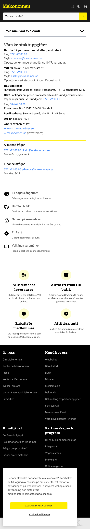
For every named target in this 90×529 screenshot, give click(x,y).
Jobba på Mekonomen (16, 366)
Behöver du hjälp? (13, 435)
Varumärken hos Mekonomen (20, 392)
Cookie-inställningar (39, 514)
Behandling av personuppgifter (62, 399)
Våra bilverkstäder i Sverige (60, 418)
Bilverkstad (51, 366)
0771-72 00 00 (18, 54)
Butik (48, 372)
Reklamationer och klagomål (19, 441)
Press (6, 372)
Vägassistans (53, 453)
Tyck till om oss (11, 385)
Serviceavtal (52, 405)
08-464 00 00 (18, 104)
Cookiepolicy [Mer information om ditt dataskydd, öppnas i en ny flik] (44, 490)
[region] (40, 495)
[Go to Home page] (16, 6)
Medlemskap (52, 385)
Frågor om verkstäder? (15, 455)
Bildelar (49, 379)
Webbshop (51, 359)
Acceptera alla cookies (40, 504)
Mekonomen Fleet (55, 412)
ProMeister (51, 459)
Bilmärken (8, 399)
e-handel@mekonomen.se (26, 58)
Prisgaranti (51, 446)
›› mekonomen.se (15, 133)
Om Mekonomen (12, 359)
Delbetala (50, 392)
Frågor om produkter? (15, 448)
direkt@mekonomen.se (24, 76)
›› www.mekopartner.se (19, 128)
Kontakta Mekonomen (15, 379)
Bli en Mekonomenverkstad (60, 439)
